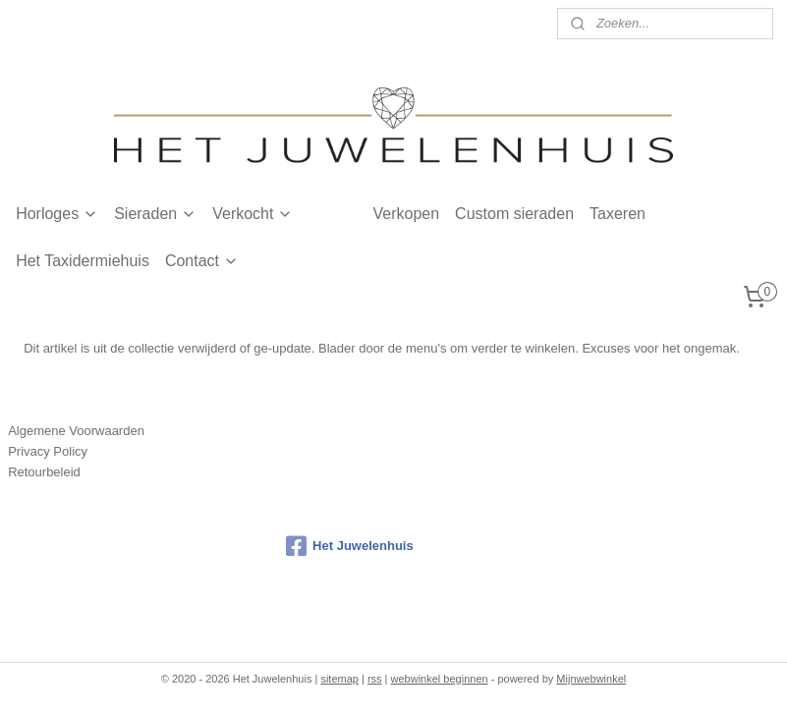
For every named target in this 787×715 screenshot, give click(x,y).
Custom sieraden (514, 213)
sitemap (339, 679)
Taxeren (618, 213)
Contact (202, 260)
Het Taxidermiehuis (82, 260)
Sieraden (155, 213)
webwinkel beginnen (439, 679)
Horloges (57, 213)
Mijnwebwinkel (591, 679)
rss (374, 679)
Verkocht (252, 213)
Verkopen (405, 213)
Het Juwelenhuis (350, 546)
